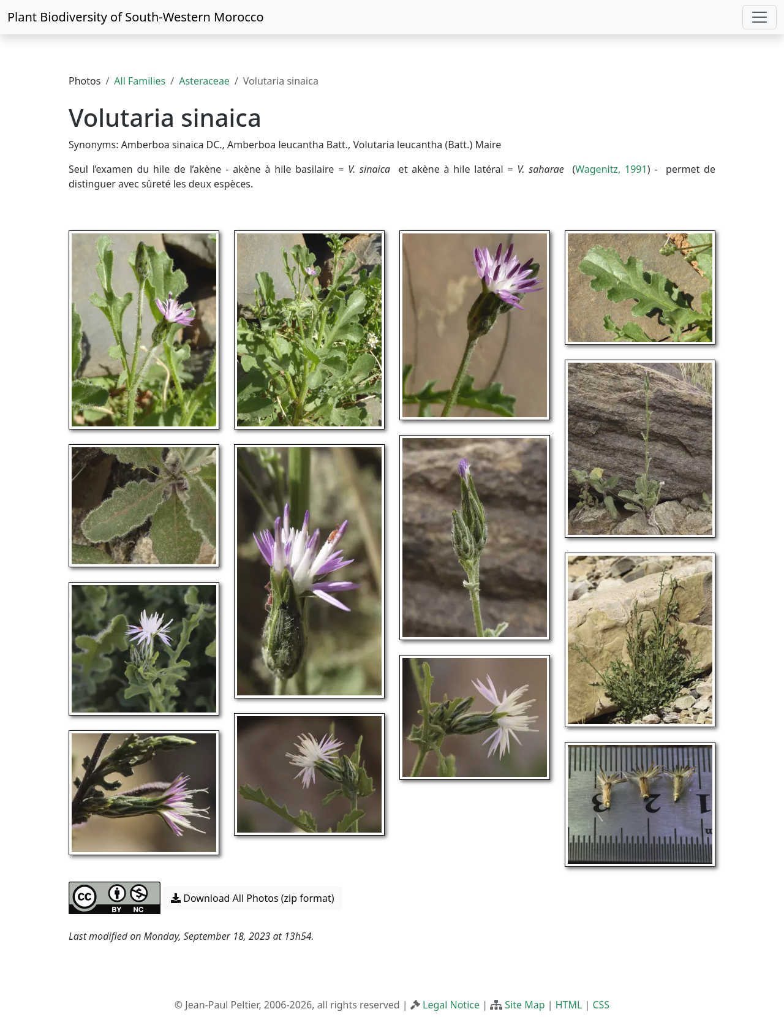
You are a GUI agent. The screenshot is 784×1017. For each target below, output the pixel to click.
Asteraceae (204, 81)
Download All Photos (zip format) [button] (252, 898)
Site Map (525, 1004)
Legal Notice (451, 1004)
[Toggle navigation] (759, 17)
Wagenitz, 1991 (611, 169)
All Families (139, 81)
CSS (600, 1004)
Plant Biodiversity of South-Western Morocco (135, 17)
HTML (569, 1004)
